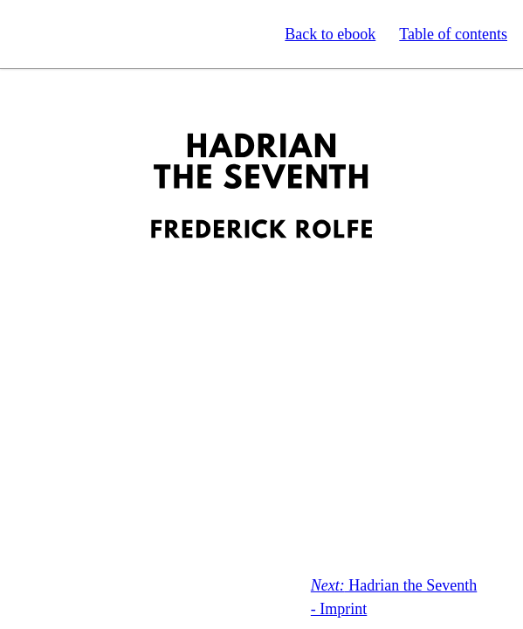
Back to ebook (330, 34)
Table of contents (453, 34)
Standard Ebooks (94, 34)
